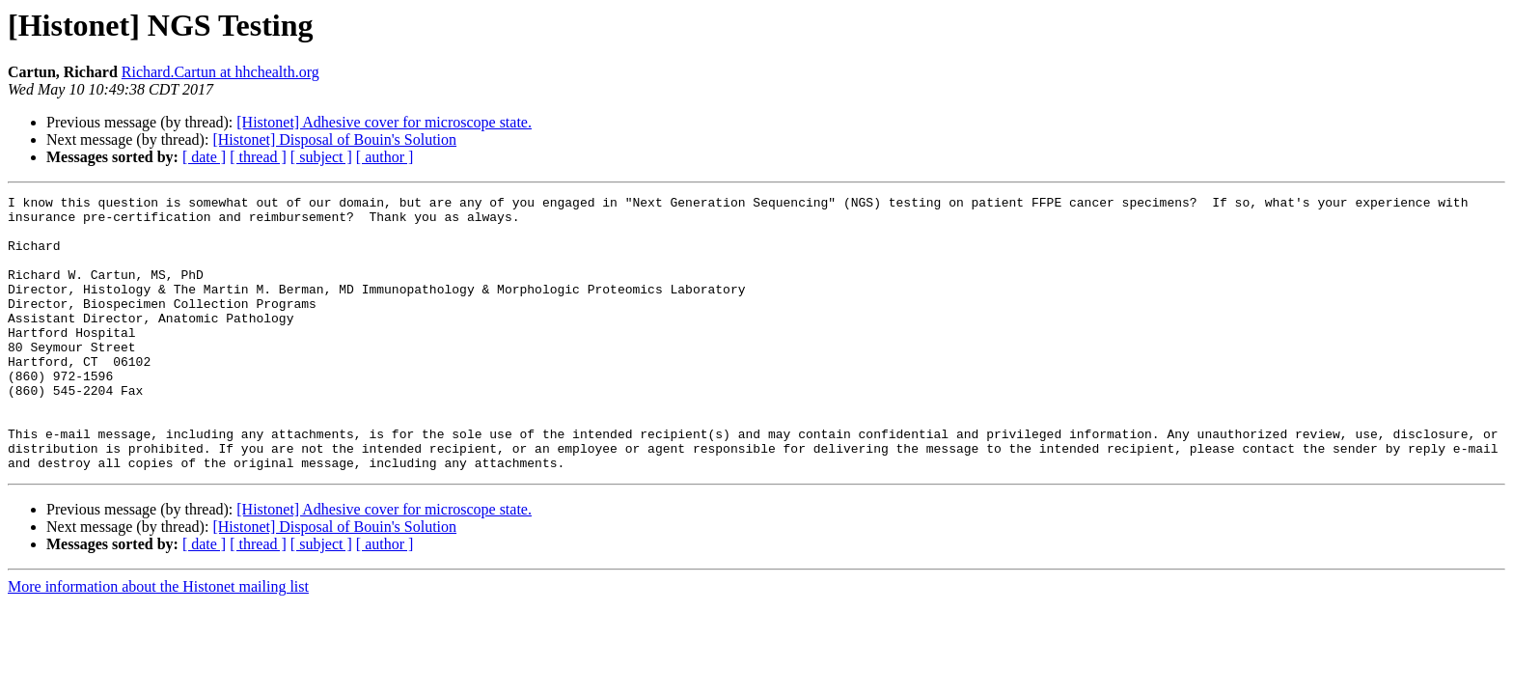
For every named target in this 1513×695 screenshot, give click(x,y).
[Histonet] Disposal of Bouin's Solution (334, 139)
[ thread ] (258, 157)
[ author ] (385, 157)
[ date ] (204, 157)
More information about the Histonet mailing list (158, 641)
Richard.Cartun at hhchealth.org (220, 72)
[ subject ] (321, 157)
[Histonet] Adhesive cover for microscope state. (384, 122)
